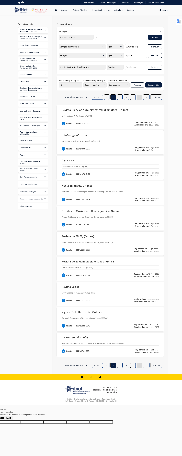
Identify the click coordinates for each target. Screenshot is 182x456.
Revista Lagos (70, 286)
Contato (130, 10)
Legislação (138, 3)
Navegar (65, 10)
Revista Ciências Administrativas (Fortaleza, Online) (95, 110)
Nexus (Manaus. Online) (77, 185)
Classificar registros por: (94, 80)
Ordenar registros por (118, 80)
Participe (125, 3)
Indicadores (118, 10)
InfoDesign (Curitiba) (75, 135)
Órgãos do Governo (156, 3)
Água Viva (68, 160)
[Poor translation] (9, 418)
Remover (155, 47)
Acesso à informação (108, 3)
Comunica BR (89, 3)
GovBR (21, 2)
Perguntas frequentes (101, 10)
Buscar (155, 37)
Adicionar (155, 67)
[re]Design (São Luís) (75, 337)
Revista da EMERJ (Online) (78, 236)
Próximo (156, 97)
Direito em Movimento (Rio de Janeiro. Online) (91, 211)
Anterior (97, 97)
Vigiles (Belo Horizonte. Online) (81, 312)
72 (146, 97)
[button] (33, 30)
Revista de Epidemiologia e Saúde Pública (88, 261)
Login (164, 10)
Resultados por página (69, 80)
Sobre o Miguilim (81, 10)
